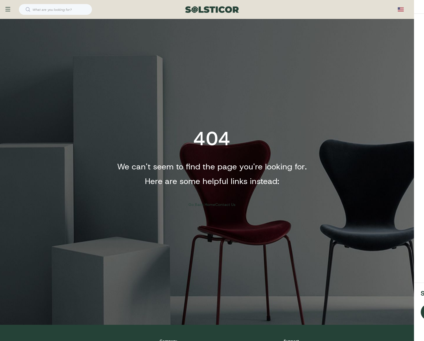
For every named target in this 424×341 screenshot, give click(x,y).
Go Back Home (201, 208)
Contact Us (225, 208)
